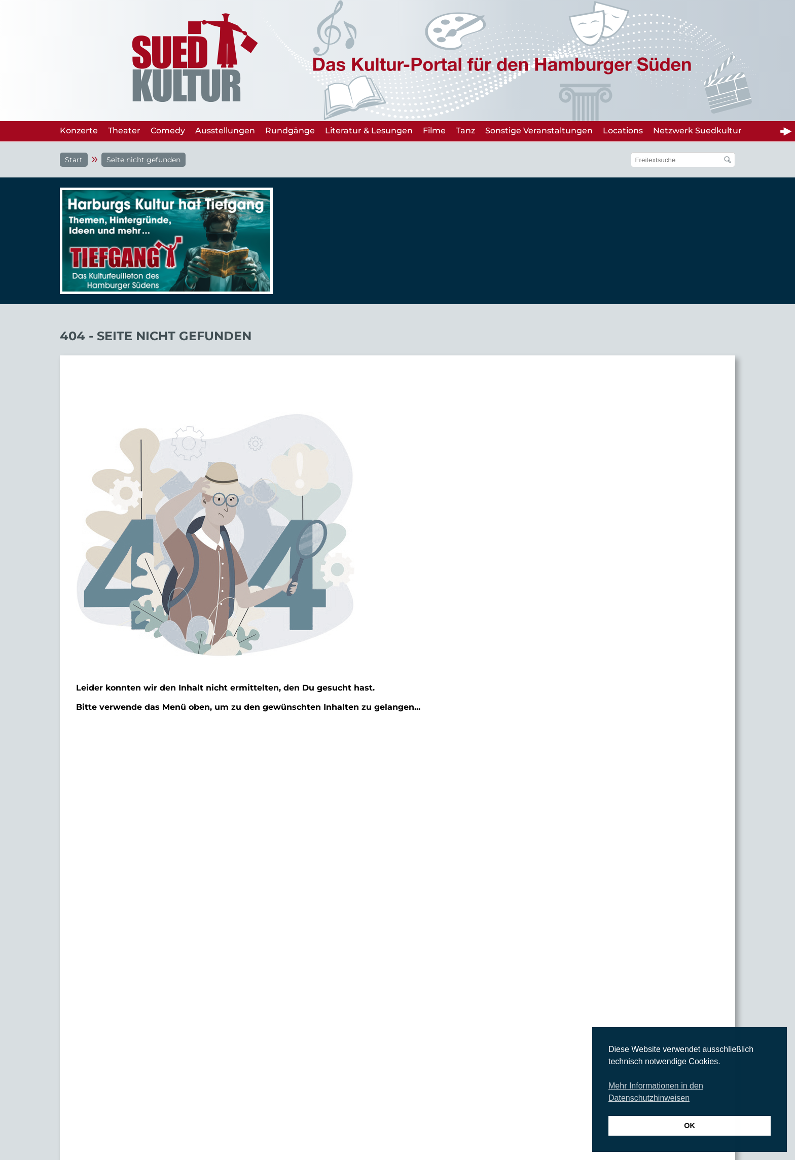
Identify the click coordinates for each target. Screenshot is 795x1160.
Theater (124, 130)
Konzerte (79, 130)
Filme (434, 130)
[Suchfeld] (677, 160)
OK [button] (689, 1125)
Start (74, 159)
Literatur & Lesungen (369, 130)
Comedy (168, 130)
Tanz (465, 130)
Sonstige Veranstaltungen (539, 130)
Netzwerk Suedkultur (697, 130)
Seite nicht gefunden (143, 159)
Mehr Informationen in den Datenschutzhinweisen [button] (655, 1091)
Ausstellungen (225, 130)
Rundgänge (290, 130)
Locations (623, 130)
